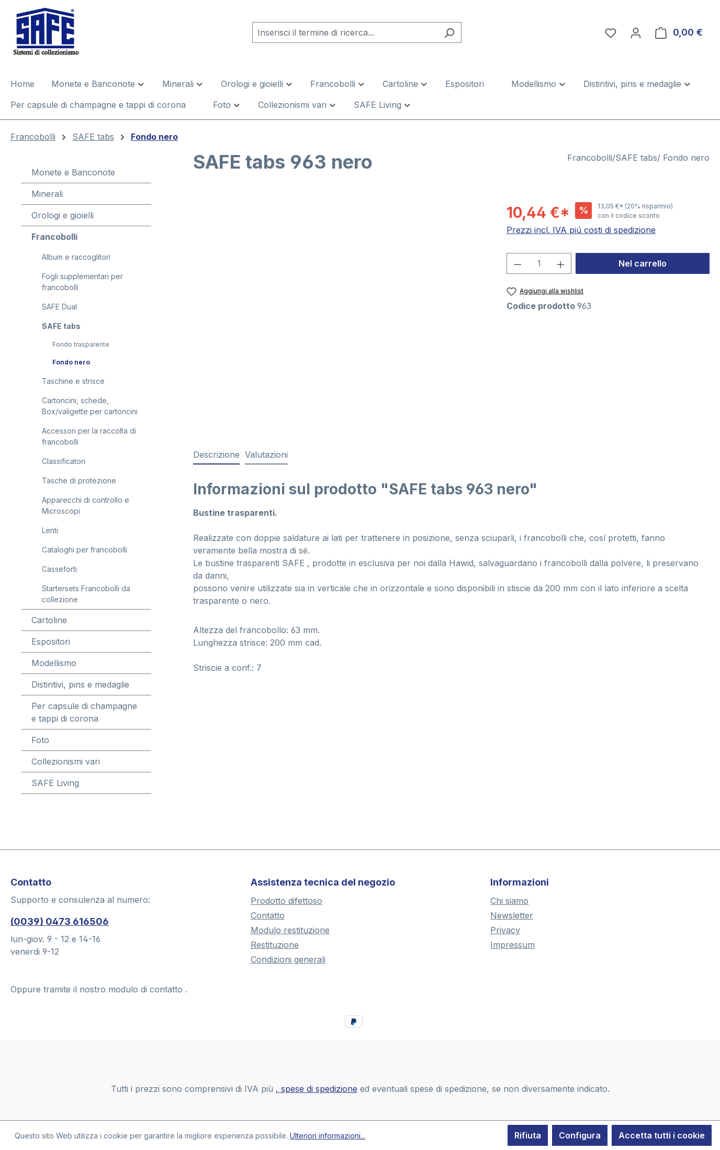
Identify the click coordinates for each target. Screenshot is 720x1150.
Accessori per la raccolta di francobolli (89, 436)
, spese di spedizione (316, 1088)
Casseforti (59, 569)
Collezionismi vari (65, 761)
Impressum (512, 944)
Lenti (50, 530)
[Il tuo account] (635, 32)
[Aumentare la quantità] (561, 263)
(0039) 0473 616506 (59, 921)
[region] (339, 314)
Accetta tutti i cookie (661, 1135)
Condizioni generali (288, 959)
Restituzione (275, 944)
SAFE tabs (61, 326)
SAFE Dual (59, 306)
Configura (580, 1135)
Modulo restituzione (290, 930)
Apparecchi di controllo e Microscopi (85, 505)
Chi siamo (509, 900)
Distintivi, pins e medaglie (80, 684)
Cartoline (49, 620)
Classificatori (63, 461)
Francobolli (54, 236)
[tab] (216, 455)
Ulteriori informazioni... (327, 1135)
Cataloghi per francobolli (84, 549)
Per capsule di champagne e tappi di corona (84, 712)
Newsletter (511, 915)
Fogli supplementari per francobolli (82, 282)
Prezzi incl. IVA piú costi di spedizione (581, 230)
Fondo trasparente (80, 344)
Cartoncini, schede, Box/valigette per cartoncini (90, 406)
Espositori (50, 641)
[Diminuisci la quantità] (517, 263)
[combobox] (344, 32)
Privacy (505, 930)
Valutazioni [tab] (266, 454)
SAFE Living (55, 783)
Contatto (268, 915)
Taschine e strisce (73, 381)
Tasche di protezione (79, 480)
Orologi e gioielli (62, 215)
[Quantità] (539, 263)
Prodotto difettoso (286, 900)
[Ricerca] (449, 32)
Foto (40, 740)
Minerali (47, 194)
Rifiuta (527, 1135)
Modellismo (53, 663)
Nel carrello (642, 263)
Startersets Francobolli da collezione (86, 594)
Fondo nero (71, 362)
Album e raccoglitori (76, 256)
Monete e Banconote (73, 172)
